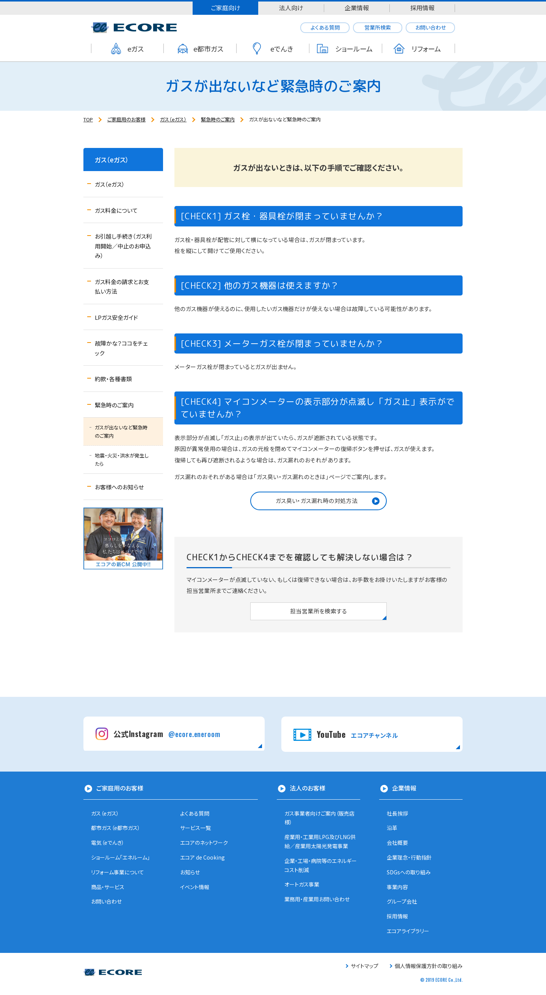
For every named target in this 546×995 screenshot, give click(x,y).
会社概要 (397, 842)
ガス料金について (116, 210)
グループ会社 (402, 901)
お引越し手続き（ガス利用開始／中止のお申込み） (123, 245)
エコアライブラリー (408, 931)
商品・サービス (107, 887)
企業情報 (357, 7)
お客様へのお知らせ (119, 487)
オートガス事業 (301, 884)
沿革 (392, 828)
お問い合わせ (430, 27)
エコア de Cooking (202, 857)
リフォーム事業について (117, 872)
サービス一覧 (195, 828)
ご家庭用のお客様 (119, 787)
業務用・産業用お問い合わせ (317, 899)
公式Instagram (166, 733)
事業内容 (397, 887)
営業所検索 (377, 27)
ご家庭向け (225, 7)
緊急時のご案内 (114, 405)
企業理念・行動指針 (409, 857)
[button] (318, 501)
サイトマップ (364, 966)
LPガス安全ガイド (116, 317)
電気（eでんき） (107, 842)
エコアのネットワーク (204, 842)
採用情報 (422, 7)
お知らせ (190, 872)
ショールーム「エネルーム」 (120, 857)
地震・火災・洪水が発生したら (122, 459)
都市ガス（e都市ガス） (115, 828)
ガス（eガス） (112, 159)
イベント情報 (194, 887)
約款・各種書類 (113, 379)
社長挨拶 (397, 813)
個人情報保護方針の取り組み (429, 966)
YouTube (357, 734)
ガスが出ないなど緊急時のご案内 (121, 431)
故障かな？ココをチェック (121, 348)
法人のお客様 (307, 787)
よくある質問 (325, 27)
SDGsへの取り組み (409, 872)
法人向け (291, 7)
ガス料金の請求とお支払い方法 (122, 287)
